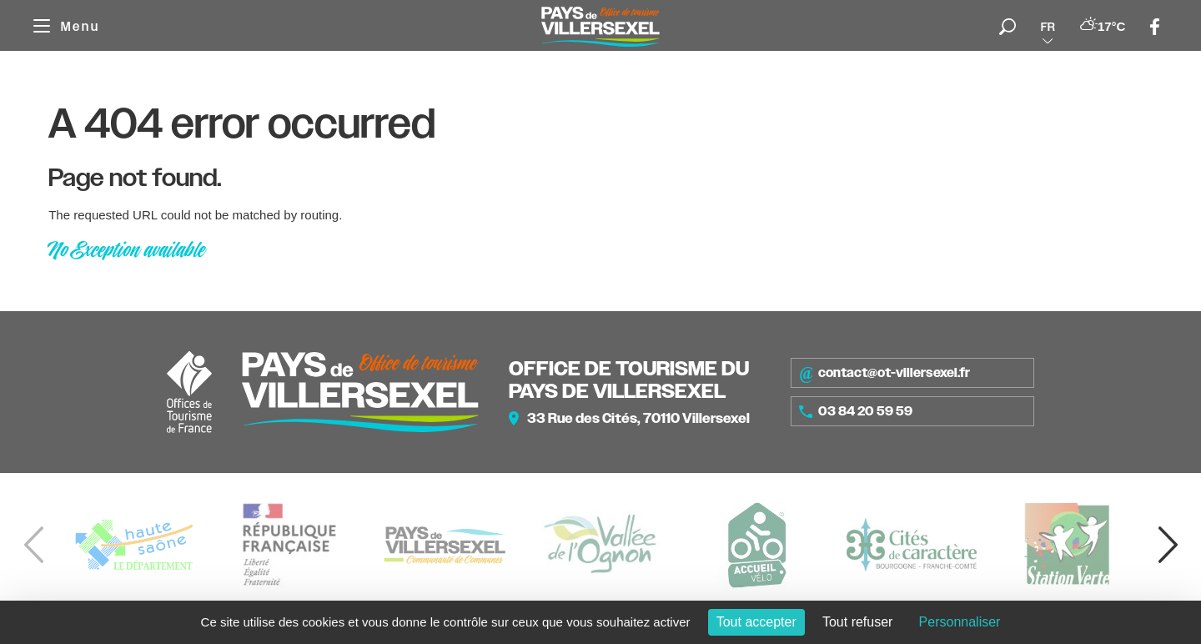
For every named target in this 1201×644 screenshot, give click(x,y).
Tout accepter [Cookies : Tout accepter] (756, 622)
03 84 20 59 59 (855, 411)
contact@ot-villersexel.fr (884, 373)
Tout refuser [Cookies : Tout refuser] (857, 622)
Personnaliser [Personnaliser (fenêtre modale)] (960, 622)
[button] (1167, 544)
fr (1048, 26)
